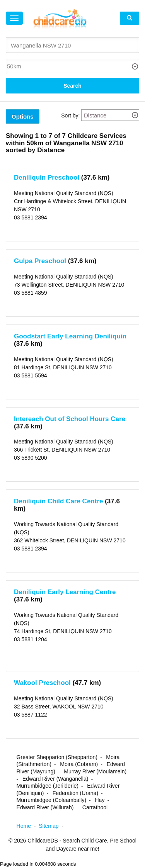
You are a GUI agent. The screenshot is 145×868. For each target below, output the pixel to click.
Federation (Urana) (75, 793)
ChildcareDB (42, 840)
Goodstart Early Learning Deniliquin (70, 336)
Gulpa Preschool (40, 261)
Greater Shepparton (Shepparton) (57, 757)
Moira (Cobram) (79, 764)
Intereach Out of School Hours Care (69, 419)
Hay (100, 800)
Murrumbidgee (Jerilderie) (47, 786)
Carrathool (94, 807)
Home (28, 826)
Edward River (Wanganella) (55, 779)
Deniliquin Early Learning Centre (65, 592)
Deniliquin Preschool (46, 177)
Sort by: (70, 115)
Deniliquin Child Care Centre (58, 501)
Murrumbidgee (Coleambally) (52, 800)
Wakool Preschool (42, 682)
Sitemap (53, 826)
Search (72, 86)
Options (23, 116)
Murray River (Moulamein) (95, 771)
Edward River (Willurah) (45, 807)
